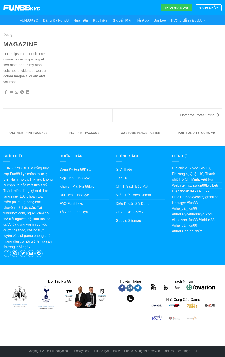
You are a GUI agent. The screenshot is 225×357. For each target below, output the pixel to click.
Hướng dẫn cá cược (188, 20)
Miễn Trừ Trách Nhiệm (133, 195)
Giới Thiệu (124, 169)
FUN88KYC (29, 20)
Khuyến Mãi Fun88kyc (77, 186)
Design (8, 35)
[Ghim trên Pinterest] (22, 92)
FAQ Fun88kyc (71, 203)
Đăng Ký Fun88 (56, 20)
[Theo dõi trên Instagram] (15, 253)
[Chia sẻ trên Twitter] (11, 92)
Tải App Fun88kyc (74, 212)
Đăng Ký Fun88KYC (75, 169)
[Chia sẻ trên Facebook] (6, 92)
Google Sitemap (128, 220)
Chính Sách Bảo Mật (132, 186)
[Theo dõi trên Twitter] (23, 253)
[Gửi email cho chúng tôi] (31, 253)
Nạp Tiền (80, 20)
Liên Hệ (122, 178)
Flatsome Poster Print (200, 115)
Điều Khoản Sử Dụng (133, 203)
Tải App (142, 20)
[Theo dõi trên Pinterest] (39, 253)
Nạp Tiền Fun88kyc (75, 178)
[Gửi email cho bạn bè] (16, 92)
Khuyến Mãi (121, 20)
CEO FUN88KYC (129, 212)
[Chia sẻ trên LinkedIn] (27, 92)
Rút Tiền (100, 20)
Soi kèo (160, 20)
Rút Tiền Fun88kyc (74, 195)
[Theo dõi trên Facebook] (7, 253)
